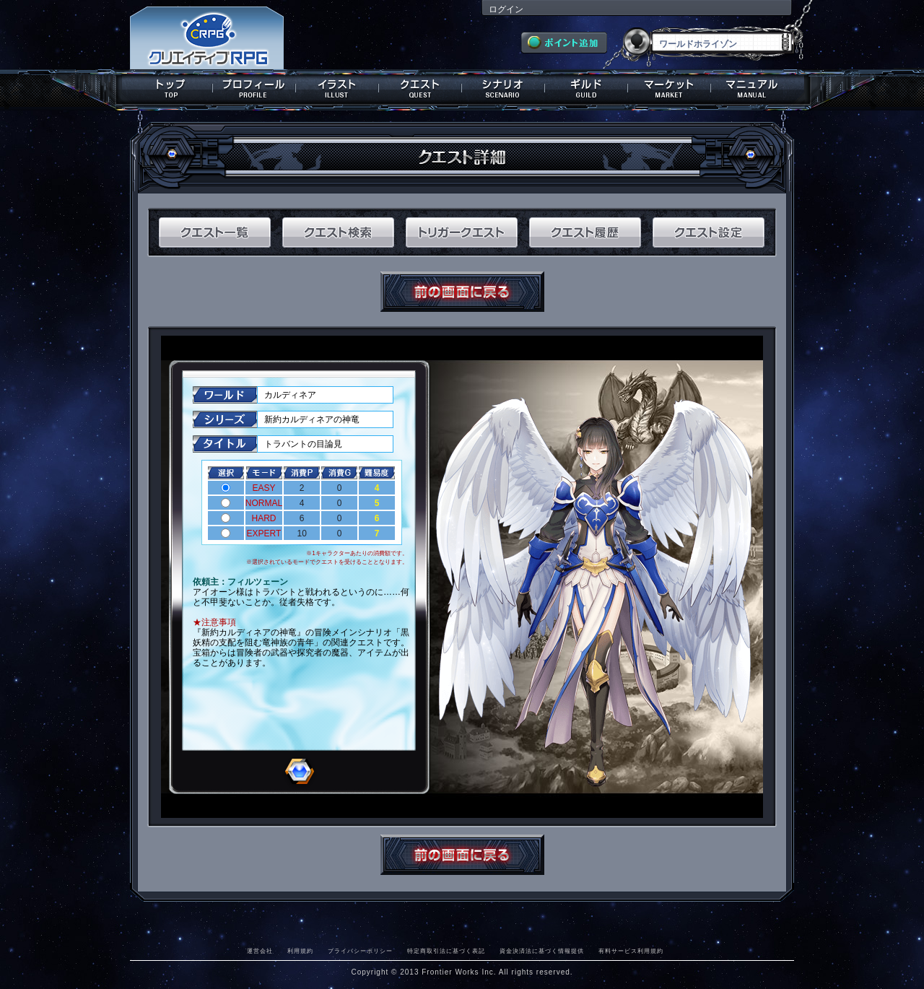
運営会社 (260, 950)
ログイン (506, 9)
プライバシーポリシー (360, 950)
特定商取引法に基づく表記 (446, 950)
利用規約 (300, 950)
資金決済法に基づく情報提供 (542, 950)
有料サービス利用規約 (630, 950)
